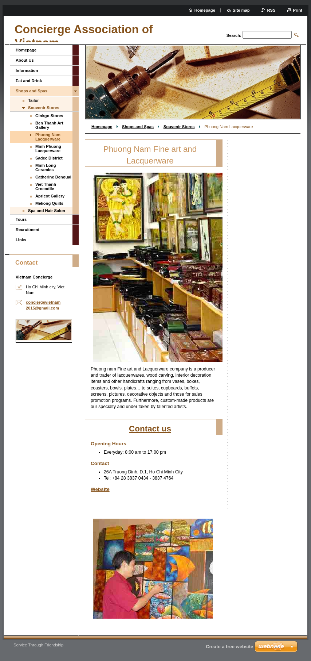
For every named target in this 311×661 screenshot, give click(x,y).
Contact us (150, 428)
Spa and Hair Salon (46, 210)
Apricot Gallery (49, 196)
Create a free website (229, 646)
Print (297, 10)
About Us (25, 60)
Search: (234, 35)
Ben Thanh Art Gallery (49, 125)
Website (100, 489)
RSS (271, 10)
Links (21, 240)
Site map (241, 10)
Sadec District (49, 158)
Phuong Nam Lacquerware (47, 136)
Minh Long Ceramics (45, 167)
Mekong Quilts (49, 203)
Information (27, 70)
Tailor (33, 100)
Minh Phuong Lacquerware (48, 148)
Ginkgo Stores (49, 116)
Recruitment (27, 229)
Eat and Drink (29, 80)
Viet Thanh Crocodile (45, 186)
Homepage (101, 126)
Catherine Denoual (53, 177)
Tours (21, 219)
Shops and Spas (138, 126)
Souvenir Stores (179, 126)
